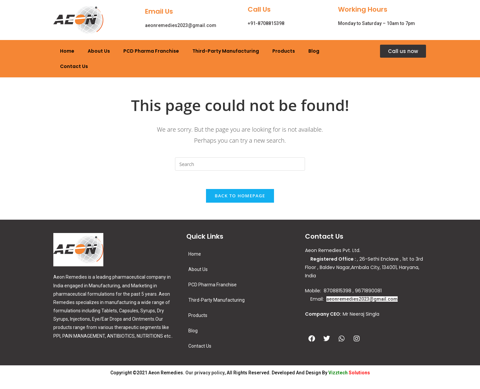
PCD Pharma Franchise (151, 51)
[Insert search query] (240, 164)
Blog (313, 51)
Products (283, 51)
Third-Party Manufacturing (225, 51)
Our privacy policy (205, 374)
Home (67, 51)
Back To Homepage (240, 198)
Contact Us (74, 66)
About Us (99, 51)
